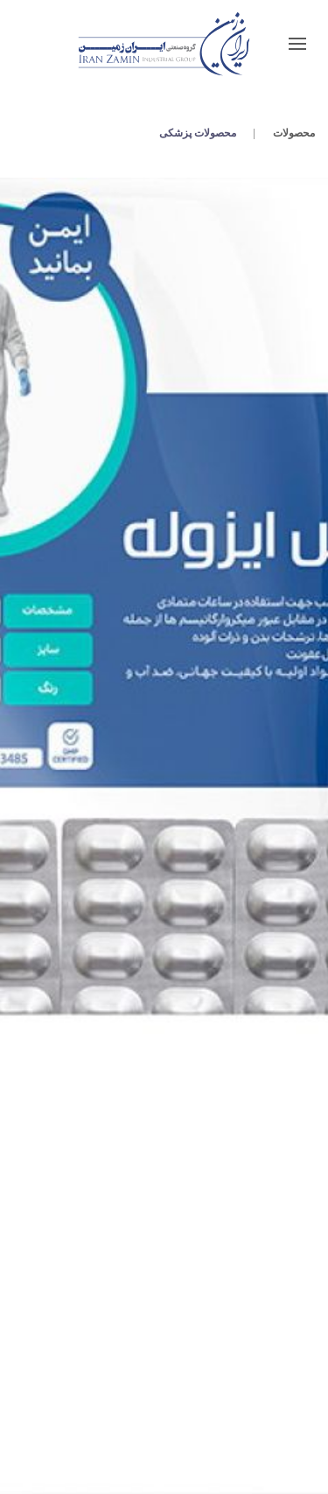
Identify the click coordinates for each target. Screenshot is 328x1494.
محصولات (294, 133)
